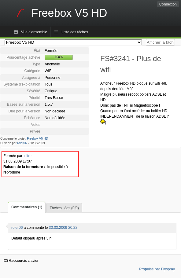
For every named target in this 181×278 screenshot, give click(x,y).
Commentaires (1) (26, 207)
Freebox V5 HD (37, 138)
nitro (27, 156)
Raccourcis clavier (21, 260)
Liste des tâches (74, 32)
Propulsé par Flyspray (157, 269)
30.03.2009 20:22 (63, 227)
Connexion (168, 4)
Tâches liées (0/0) (64, 208)
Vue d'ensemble (34, 32)
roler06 (22, 143)
